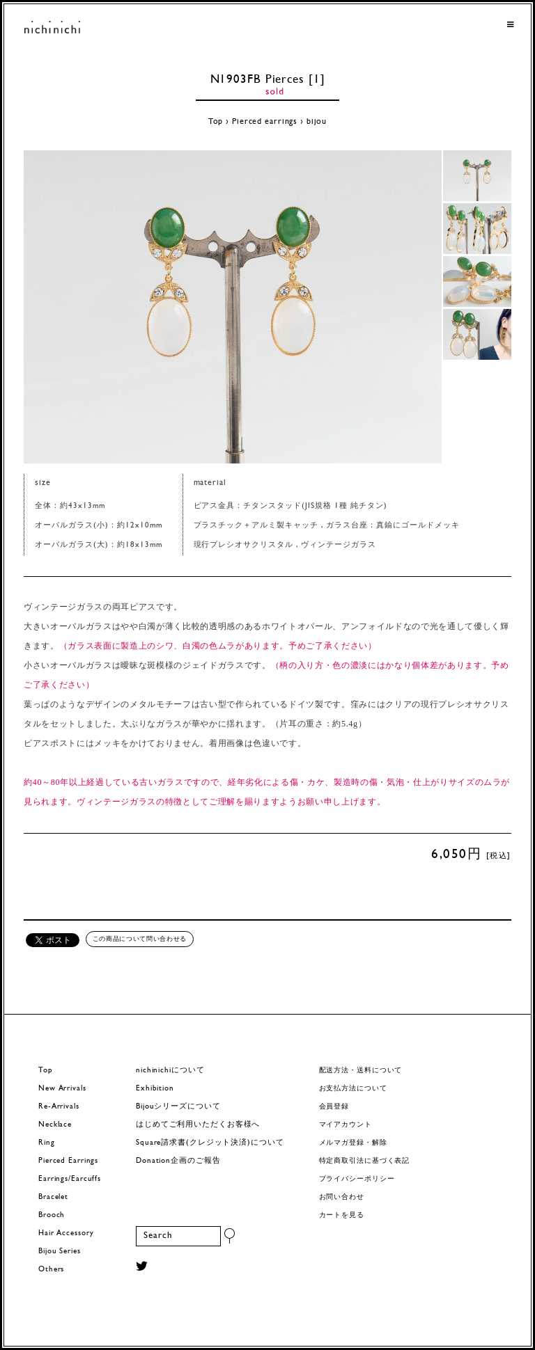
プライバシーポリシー (357, 1179)
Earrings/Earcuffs (69, 1179)
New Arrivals (62, 1089)
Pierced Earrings (68, 1161)
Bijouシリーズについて (178, 1107)
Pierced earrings (264, 122)
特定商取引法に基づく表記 (364, 1161)
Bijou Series (59, 1251)
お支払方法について (353, 1089)
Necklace (55, 1125)
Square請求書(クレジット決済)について (210, 1143)
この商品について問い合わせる (140, 938)
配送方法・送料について (361, 1070)
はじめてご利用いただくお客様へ (198, 1125)
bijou (317, 122)
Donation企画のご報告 (178, 1161)
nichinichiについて (170, 1070)
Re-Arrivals (58, 1107)
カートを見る (341, 1215)
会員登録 (334, 1107)
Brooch (51, 1215)
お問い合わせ (341, 1197)
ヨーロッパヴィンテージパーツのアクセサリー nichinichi (52, 28)
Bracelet (53, 1197)
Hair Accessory (65, 1233)
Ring (46, 1143)
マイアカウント (345, 1125)
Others (51, 1269)
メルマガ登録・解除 (353, 1143)
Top (216, 122)
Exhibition (155, 1089)
